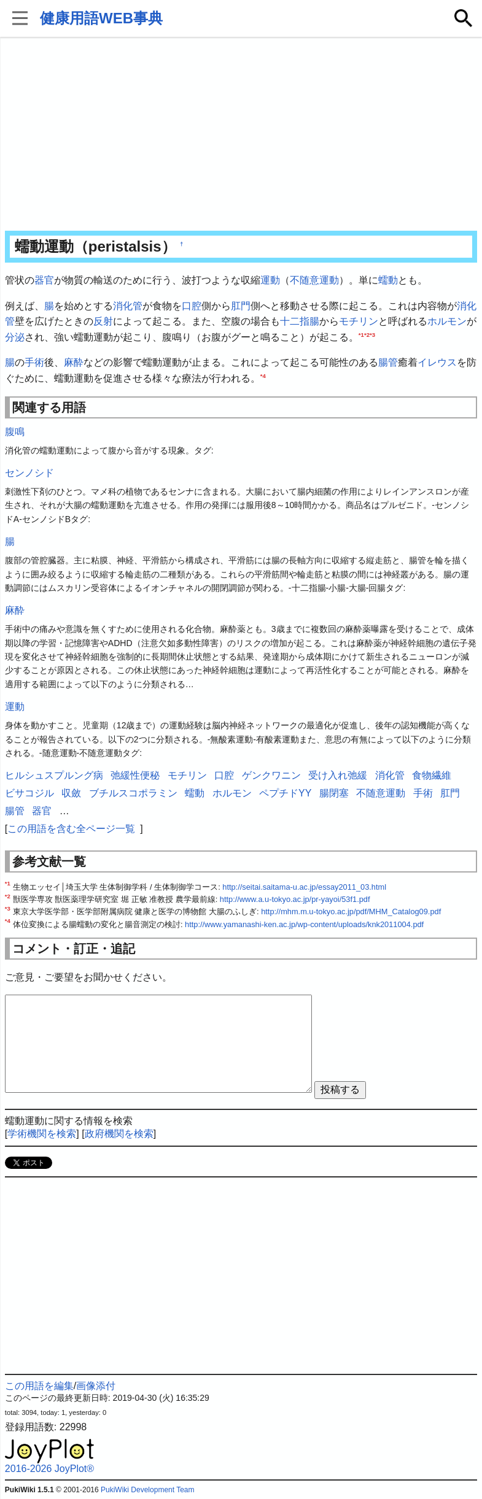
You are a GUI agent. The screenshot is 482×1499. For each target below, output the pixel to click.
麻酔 (74, 362)
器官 (44, 280)
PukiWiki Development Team (148, 1490)
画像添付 (95, 1386)
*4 (263, 375)
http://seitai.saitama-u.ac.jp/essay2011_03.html (304, 887)
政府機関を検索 (119, 1133)
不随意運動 (314, 280)
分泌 (15, 337)
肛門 (241, 306)
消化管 (127, 306)
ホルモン (447, 321)
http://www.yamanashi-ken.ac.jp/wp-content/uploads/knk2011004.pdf (304, 924)
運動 (270, 280)
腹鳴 (15, 431)
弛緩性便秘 (135, 775)
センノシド (29, 473)
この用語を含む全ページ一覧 (71, 828)
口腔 (191, 306)
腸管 (388, 362)
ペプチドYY (285, 793)
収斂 (71, 793)
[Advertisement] (241, 135)
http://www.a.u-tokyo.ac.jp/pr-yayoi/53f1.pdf (295, 899)
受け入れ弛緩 (337, 775)
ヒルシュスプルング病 (54, 775)
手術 (34, 362)
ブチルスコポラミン (133, 793)
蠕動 (388, 280)
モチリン (358, 321)
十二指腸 (299, 321)
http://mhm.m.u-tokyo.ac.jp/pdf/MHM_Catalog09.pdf (351, 911)
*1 (361, 334)
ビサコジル (29, 793)
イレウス (437, 362)
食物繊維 (431, 775)
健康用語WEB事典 (101, 18)
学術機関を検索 (41, 1133)
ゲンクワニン (271, 775)
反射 (103, 321)
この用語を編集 (39, 1386)
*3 (372, 334)
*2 (367, 334)
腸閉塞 (334, 793)
